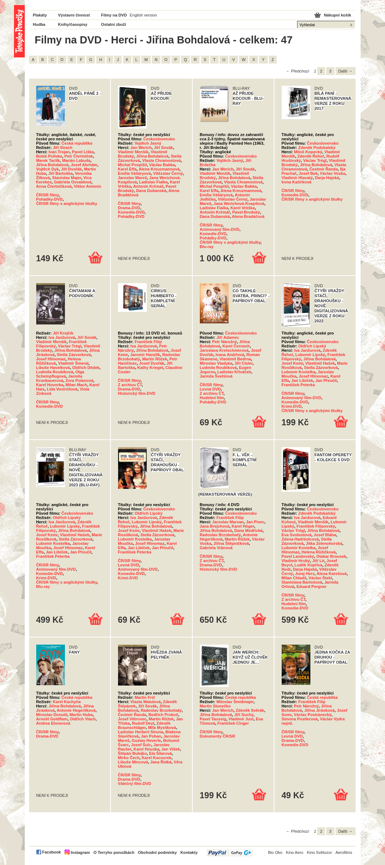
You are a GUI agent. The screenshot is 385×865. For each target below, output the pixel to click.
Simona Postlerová (300, 719)
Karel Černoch (236, 346)
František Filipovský (315, 526)
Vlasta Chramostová (161, 160)
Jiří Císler (244, 363)
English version (143, 15)
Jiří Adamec (227, 337)
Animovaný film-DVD (220, 229)
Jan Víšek (170, 749)
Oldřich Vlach (82, 719)
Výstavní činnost (74, 15)
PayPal (229, 852)
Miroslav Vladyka (216, 363)
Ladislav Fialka (153, 182)
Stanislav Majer (66, 178)
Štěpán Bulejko (132, 753)
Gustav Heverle (146, 740)
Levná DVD (210, 389)
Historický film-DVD (136, 393)
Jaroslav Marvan (228, 522)
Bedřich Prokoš (163, 714)
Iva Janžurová (61, 337)
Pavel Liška (83, 152)
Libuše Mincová (133, 762)
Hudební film (212, 398)
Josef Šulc (141, 745)
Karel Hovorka (50, 385)
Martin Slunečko (215, 706)
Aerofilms (343, 852)
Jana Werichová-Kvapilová (238, 203)
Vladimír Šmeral (73, 363)
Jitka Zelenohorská (324, 543)
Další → (345, 71)
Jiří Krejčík (63, 333)
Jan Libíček (302, 380)
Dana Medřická (248, 530)
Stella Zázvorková (74, 354)
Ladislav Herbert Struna (140, 732)
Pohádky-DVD (49, 199)
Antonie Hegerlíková (76, 710)
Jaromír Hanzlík (145, 354)
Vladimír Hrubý (296, 560)
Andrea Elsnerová (53, 723)
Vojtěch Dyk (47, 169)
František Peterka (298, 385)
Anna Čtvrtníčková (54, 186)
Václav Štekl (320, 578)
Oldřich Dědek (85, 367)
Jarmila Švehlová (216, 376)
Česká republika (76, 143)
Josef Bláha (325, 535)
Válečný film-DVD (134, 783)
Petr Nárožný (224, 342)
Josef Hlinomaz (51, 359)
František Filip (148, 342)
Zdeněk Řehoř (310, 156)
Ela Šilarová (160, 753)
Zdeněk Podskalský (316, 147)
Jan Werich (140, 147)
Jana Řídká (161, 762)
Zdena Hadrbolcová (300, 539)
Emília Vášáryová (134, 173)
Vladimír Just (241, 719)
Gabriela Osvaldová (72, 182)
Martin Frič (145, 697)
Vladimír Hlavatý (297, 178)
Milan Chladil (294, 578)
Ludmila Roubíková (54, 372)
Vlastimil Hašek (320, 363)
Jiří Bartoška (60, 173)
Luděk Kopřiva (309, 565)
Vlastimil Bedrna (235, 359)
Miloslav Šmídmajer (235, 702)
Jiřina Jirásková (319, 710)
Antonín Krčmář (148, 186)
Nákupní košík (337, 15)
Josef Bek (308, 173)
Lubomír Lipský (310, 354)
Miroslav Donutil (51, 714)
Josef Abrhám (84, 165)
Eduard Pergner (311, 586)
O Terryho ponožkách (113, 852)
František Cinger (233, 723)
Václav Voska (332, 173)
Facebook (51, 852)
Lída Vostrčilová (62, 389)
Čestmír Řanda (323, 169)
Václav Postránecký (313, 714)
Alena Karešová (331, 573)
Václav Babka (162, 165)
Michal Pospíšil (132, 165)
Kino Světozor (319, 852)
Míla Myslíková (162, 727)
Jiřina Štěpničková (231, 543)
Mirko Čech (129, 758)
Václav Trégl (315, 160)
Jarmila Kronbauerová (59, 378)
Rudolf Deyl (143, 723)
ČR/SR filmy (47, 195)
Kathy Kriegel (150, 367)
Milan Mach (76, 385)
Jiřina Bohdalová (52, 165)
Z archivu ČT (130, 385)
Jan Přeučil (326, 380)
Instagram (80, 852)
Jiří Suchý (243, 714)
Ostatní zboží (113, 24)
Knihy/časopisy (73, 24)
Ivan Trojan (59, 152)
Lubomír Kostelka (299, 372)
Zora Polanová (79, 380)
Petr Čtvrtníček (78, 156)
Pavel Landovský (298, 556)
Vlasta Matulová (145, 702)
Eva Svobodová (296, 535)
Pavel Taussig (213, 719)
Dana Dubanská (151, 190)
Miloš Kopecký (308, 152)
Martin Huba (81, 714)
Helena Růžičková (318, 552)
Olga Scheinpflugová (60, 374)
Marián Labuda (76, 160)
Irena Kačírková (296, 182)
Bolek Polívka (49, 156)
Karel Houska (146, 749)
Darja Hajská (327, 178)
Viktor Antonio (87, 186)
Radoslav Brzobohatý (220, 535)
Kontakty (189, 852)
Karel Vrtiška (242, 208)
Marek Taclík (48, 160)
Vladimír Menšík (133, 152)
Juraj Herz (304, 573)
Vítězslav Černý (168, 173)
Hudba (39, 24)
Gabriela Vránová (216, 548)
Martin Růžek (154, 359)
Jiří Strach (62, 147)
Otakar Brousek (331, 556)
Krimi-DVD (292, 406)
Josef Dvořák (151, 363)
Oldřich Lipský (312, 346)
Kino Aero (295, 852)
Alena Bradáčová (248, 216)
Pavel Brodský (246, 212)
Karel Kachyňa (67, 702)
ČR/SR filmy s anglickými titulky (66, 203)
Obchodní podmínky (157, 852)
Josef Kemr (292, 363)
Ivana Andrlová (230, 354)
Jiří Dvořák (71, 169)
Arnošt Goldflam (52, 719)
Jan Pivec (255, 522)
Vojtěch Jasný (148, 143)
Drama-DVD (129, 208)
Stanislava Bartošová (302, 582)
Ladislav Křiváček (234, 372)
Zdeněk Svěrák (250, 710)
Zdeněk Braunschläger (144, 725)
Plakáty (40, 15)
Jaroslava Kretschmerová (224, 350)
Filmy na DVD (114, 15)
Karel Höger (242, 526)
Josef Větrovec (132, 719)
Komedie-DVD (131, 212)
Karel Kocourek (157, 758)
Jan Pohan (151, 736)
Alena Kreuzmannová (159, 169)
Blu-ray (207, 246)
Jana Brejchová (215, 526)
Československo (159, 139)
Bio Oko (275, 852)
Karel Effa (127, 169)
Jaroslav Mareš (132, 178)
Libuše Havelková (53, 367)
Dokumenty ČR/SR (217, 736)
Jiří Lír (318, 560)
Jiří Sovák (163, 147)
